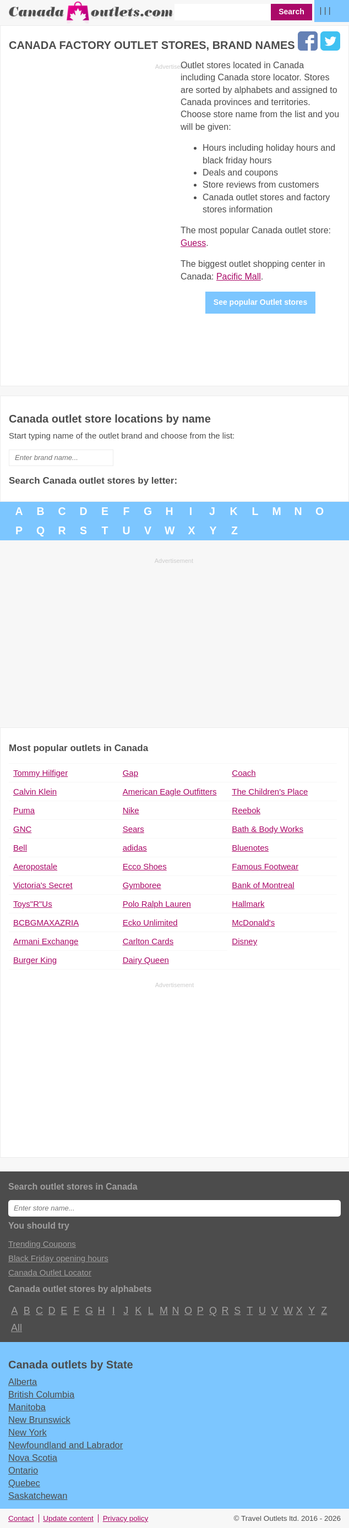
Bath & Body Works (267, 829)
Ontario (23, 1470)
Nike (131, 810)
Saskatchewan (37, 1495)
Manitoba (27, 1407)
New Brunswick (39, 1420)
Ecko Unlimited (150, 922)
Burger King (35, 960)
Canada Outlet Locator (49, 1272)
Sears (133, 829)
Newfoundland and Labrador (65, 1445)
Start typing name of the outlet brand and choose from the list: (122, 435)
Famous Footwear (265, 866)
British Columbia (41, 1394)
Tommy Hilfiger (40, 772)
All (16, 1327)
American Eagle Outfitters (170, 791)
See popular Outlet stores (260, 302)
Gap (130, 772)
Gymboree (142, 885)
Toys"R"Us (32, 903)
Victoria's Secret (43, 885)
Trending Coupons (42, 1243)
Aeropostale (35, 866)
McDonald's (253, 922)
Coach (243, 772)
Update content (68, 1518)
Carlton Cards (148, 941)
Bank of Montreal (263, 885)
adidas (135, 847)
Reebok (246, 810)
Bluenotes (250, 847)
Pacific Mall (238, 276)
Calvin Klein (35, 791)
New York (27, 1432)
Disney (244, 941)
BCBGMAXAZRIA (46, 922)
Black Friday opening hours (58, 1258)
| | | (325, 10)
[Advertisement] (101, 222)
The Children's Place (270, 791)
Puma (24, 810)
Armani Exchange (45, 941)
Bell (20, 847)
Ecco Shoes (145, 866)
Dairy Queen (146, 960)
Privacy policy (126, 1518)
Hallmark (248, 903)
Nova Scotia (32, 1458)
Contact (21, 1518)
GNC (22, 829)
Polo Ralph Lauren (157, 903)
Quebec (24, 1483)
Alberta (22, 1382)
